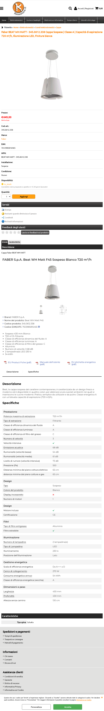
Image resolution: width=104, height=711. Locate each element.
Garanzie (8, 680)
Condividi (9, 217)
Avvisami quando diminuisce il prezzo (21, 213)
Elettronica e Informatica (53, 20)
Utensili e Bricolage (88, 20)
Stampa (8, 209)
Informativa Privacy (13, 686)
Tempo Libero (72, 20)
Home (4, 20)
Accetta (67, 707)
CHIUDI (102, 697)
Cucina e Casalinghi (33, 20)
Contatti (8, 659)
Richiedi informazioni (14, 221)
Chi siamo (9, 656)
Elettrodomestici (16, 20)
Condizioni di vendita (14, 676)
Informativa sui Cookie (83, 700)
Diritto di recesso (12, 683)
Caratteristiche (14, 242)
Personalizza (36, 707)
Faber (3, 139)
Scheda (4, 242)
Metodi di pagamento (14, 642)
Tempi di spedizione (13, 636)
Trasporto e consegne (14, 639)
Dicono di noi (10, 663)
